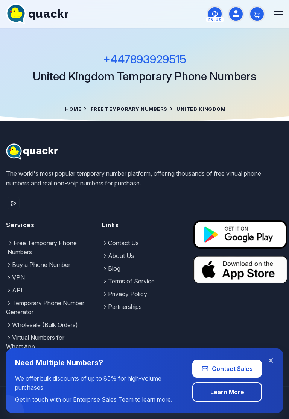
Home (73, 109)
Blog (111, 268)
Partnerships (122, 306)
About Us (118, 255)
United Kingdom (200, 109)
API (14, 290)
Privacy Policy (124, 294)
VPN (15, 277)
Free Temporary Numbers (129, 109)
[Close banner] (271, 360)
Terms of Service (128, 281)
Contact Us (120, 243)
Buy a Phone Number (38, 264)
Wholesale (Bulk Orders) (42, 325)
